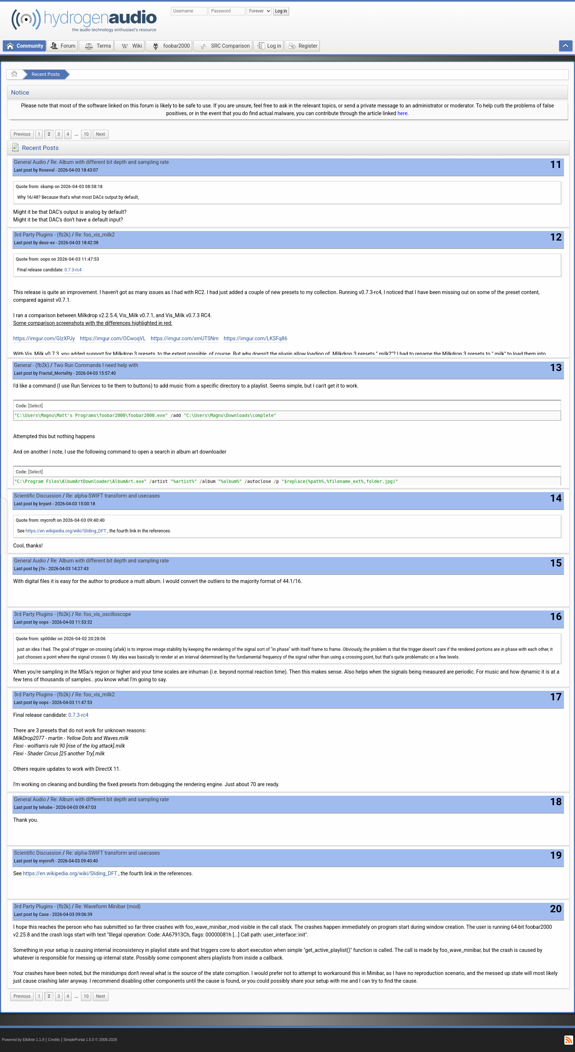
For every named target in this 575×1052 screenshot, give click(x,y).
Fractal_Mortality (55, 373)
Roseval (47, 170)
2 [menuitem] (49, 134)
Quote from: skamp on (59, 186)
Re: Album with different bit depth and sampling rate (110, 162)
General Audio (30, 162)
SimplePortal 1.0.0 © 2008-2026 (90, 1040)
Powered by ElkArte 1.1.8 (23, 1040)
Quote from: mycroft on (60, 520)
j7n (42, 568)
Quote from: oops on (57, 259)
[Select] (35, 405)
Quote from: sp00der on (61, 638)
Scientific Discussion (37, 496)
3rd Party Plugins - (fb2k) (42, 235)
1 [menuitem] (39, 134)
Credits (54, 1040)
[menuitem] (22, 134)
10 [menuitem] (86, 134)
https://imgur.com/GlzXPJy (44, 338)
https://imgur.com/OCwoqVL (113, 338)
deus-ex (47, 242)
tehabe (45, 807)
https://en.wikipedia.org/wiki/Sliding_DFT (66, 531)
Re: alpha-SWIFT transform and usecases (113, 496)
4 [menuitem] (68, 134)
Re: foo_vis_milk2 (95, 235)
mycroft (46, 861)
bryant (45, 503)
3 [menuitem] (59, 134)
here (402, 113)
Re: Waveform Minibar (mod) (107, 906)
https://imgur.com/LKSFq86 (256, 338)
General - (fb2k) (31, 365)
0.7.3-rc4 (73, 269)
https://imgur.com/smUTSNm (185, 338)
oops (43, 622)
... (76, 134)
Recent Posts (45, 74)
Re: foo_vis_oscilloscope (103, 614)
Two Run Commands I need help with (96, 365)
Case (44, 914)
